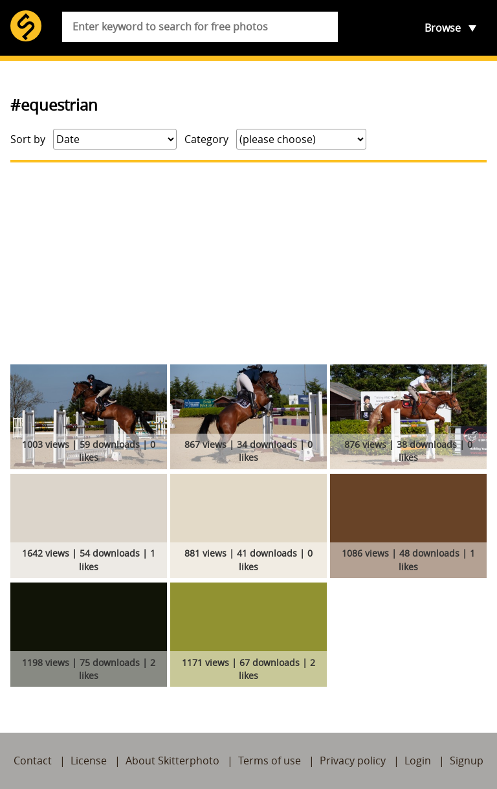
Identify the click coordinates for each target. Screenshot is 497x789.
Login (417, 760)
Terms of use (269, 760)
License (89, 760)
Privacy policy (353, 760)
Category (206, 139)
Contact (33, 760)
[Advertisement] (248, 263)
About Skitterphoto (172, 760)
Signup (466, 760)
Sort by (27, 139)
